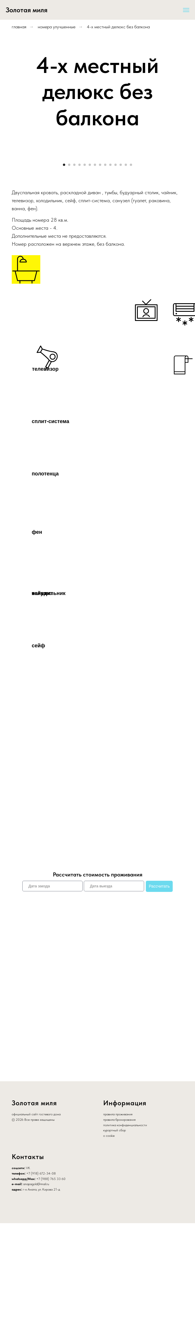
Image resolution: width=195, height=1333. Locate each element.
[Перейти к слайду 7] (95, 274)
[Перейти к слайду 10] (110, 274)
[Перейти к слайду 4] (79, 274)
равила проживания (118, 1224)
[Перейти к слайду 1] (64, 274)
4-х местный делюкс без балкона (118, 26)
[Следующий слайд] (183, 211)
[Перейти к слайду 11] (115, 274)
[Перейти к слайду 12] (121, 274)
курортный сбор (114, 1240)
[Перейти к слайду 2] (69, 274)
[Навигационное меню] (186, 10)
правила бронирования (119, 1229)
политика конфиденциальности (125, 1235)
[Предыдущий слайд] (11, 211)
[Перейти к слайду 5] (84, 274)
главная (19, 26)
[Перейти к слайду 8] (100, 274)
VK (28, 1278)
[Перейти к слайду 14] (131, 274)
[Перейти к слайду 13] (126, 274)
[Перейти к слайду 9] (105, 274)
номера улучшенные (56, 26)
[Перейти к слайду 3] (74, 274)
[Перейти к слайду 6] (90, 274)
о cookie (109, 1245)
